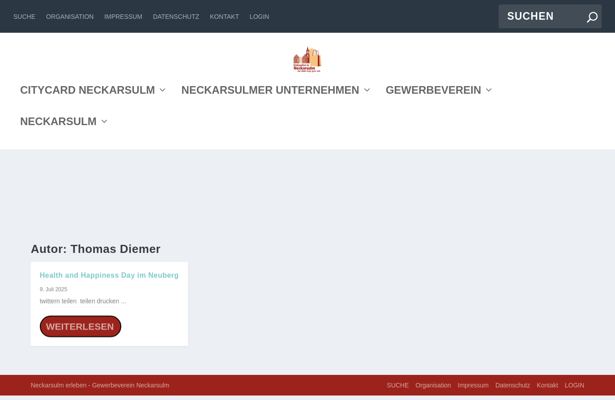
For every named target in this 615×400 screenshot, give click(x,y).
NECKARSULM (58, 203)
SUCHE (24, 16)
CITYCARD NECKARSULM (87, 172)
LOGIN (259, 16)
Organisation (70, 16)
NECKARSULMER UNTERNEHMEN (270, 172)
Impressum (123, 16)
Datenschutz (176, 16)
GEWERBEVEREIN (433, 172)
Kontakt (224, 16)
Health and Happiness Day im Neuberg (109, 279)
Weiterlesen (80, 331)
